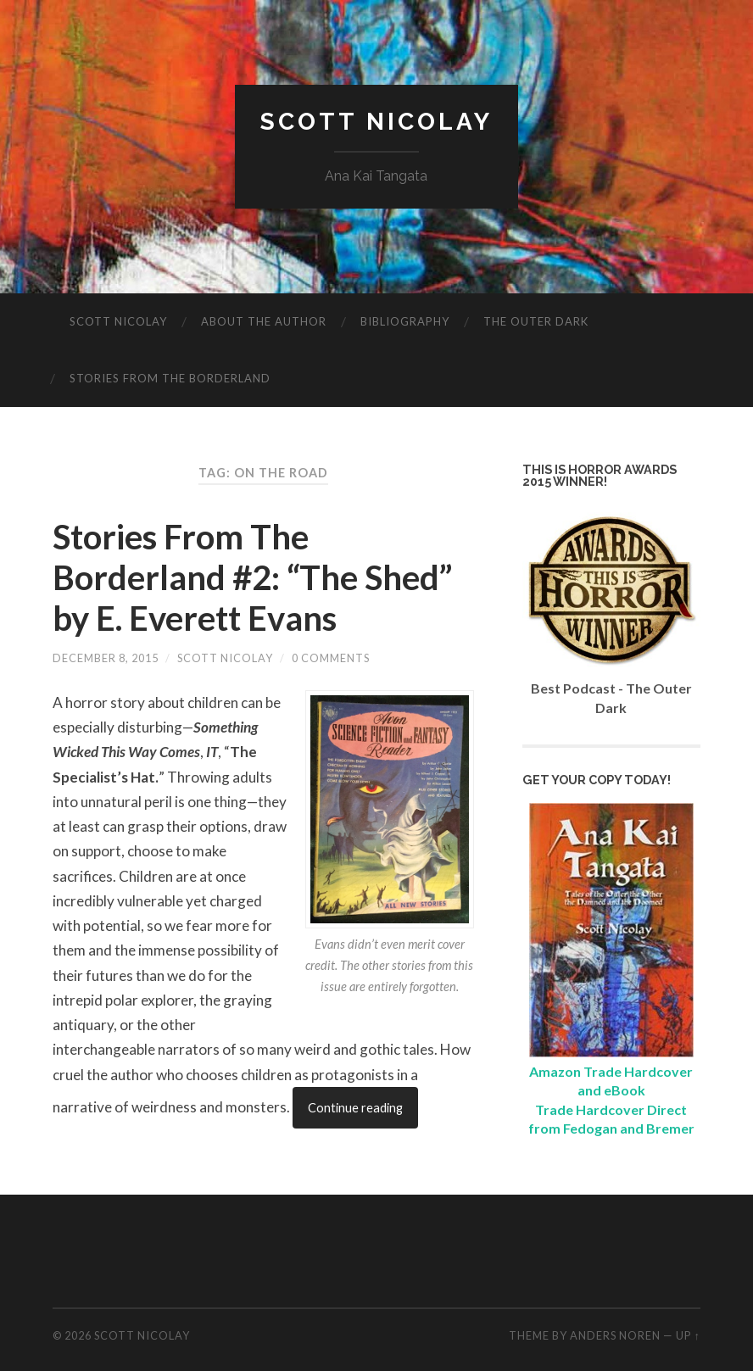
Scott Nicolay (376, 122)
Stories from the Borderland (170, 378)
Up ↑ (688, 1335)
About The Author (263, 321)
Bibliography (404, 321)
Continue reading (355, 1108)
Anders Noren (615, 1335)
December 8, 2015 (106, 658)
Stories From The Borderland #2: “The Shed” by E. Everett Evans (252, 577)
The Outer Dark (535, 321)
